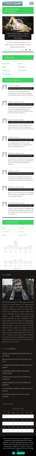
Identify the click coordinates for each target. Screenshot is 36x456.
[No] (34, 446)
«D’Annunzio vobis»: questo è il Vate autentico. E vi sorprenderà (16, 378)
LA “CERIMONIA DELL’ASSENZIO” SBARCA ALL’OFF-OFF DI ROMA (17, 366)
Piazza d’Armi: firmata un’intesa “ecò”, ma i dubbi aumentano (15, 395)
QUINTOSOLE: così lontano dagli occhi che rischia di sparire (21, 88)
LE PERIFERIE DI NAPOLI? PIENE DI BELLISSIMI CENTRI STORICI (15, 372)
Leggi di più (20, 453)
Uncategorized (6, 74)
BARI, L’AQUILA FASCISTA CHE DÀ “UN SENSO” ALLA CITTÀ (16, 360)
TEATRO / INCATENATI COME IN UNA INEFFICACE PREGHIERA (16, 384)
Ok (13, 453)
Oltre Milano (21, 67)
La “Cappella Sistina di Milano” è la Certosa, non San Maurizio (21, 104)
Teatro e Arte (8, 50)
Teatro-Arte (21, 231)
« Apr (3, 436)
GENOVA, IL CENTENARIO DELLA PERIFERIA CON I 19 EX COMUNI (17, 354)
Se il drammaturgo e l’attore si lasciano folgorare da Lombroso (17, 389)
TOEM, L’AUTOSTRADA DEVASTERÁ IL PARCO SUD (21, 140)
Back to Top (17, 268)
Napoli (4, 67)
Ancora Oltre (6, 63)
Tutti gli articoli (22, 70)
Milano (20, 63)
